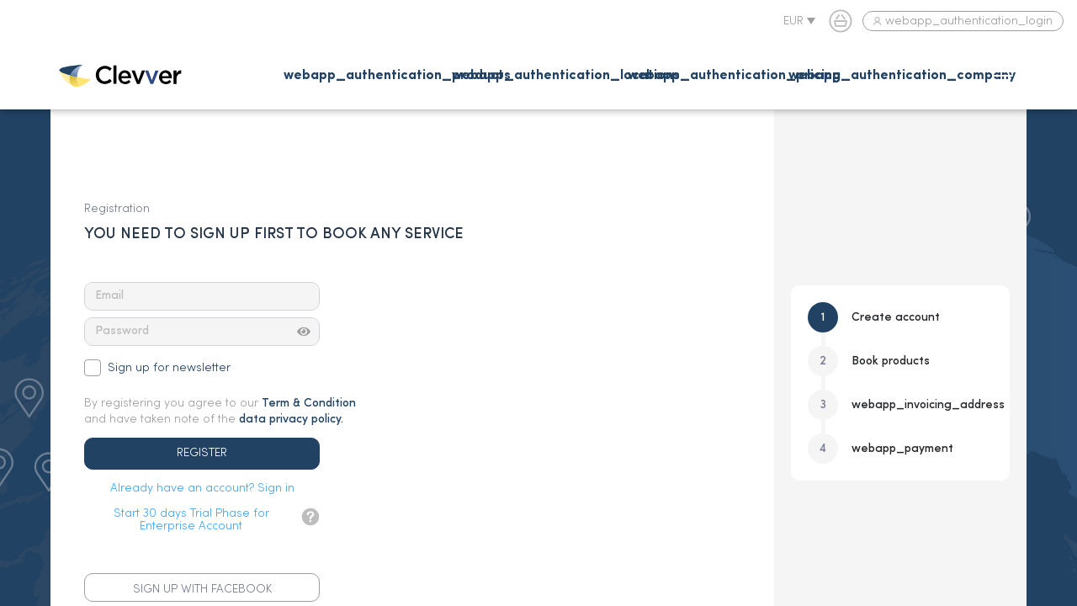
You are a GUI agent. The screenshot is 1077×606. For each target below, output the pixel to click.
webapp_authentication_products (397, 75)
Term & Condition (309, 403)
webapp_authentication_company (902, 75)
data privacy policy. (291, 419)
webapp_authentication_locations (566, 75)
